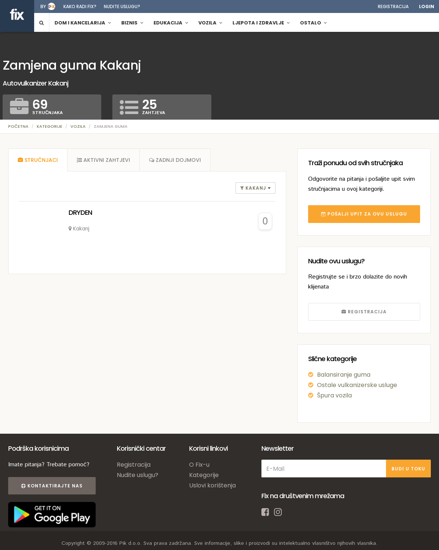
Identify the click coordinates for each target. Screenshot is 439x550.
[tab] (37, 160)
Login (426, 6)
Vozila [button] (210, 22)
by (43, 6)
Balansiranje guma (343, 374)
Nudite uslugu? (122, 6)
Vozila (78, 126)
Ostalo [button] (313, 22)
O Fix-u (199, 464)
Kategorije (49, 126)
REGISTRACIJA (364, 312)
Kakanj (254, 188)
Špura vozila (334, 395)
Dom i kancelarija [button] (83, 22)
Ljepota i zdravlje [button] (261, 22)
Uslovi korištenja (212, 485)
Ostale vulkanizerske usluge (357, 385)
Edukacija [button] (171, 22)
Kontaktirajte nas (52, 486)
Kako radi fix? (79, 6)
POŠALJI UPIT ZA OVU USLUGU (364, 214)
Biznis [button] (132, 22)
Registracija (393, 6)
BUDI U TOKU (408, 469)
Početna (18, 126)
